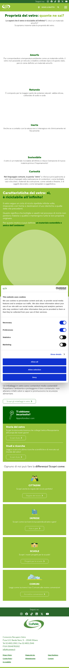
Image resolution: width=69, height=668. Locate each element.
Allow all (34, 362)
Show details (56, 354)
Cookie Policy (7, 659)
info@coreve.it (9, 650)
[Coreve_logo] (6, 7)
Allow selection (34, 370)
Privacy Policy (7, 656)
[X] (62, 1)
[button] (58, 7)
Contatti (51, 659)
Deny (34, 377)
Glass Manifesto (53, 656)
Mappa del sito (30, 656)
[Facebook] (52, 1)
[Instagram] (48, 1)
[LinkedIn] (59, 1)
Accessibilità (7, 663)
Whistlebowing (30, 659)
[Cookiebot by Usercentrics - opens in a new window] (56, 288)
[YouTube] (66, 1)
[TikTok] (55, 1)
